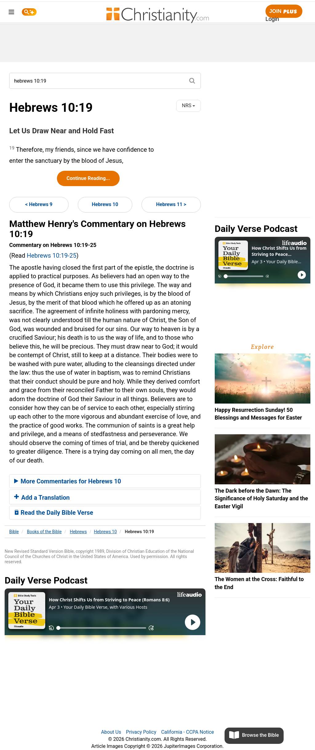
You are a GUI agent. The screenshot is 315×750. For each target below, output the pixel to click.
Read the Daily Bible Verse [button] (53, 512)
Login (272, 19)
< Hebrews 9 (39, 204)
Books (44, 531)
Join (284, 11)
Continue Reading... (88, 178)
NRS (188, 105)
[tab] (105, 481)
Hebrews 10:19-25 (51, 255)
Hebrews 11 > (171, 204)
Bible (14, 531)
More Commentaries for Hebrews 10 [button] (67, 481)
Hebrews (78, 531)
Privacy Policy (141, 732)
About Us (111, 732)
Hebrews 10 (105, 204)
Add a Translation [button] (42, 497)
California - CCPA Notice (187, 732)
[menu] (11, 13)
